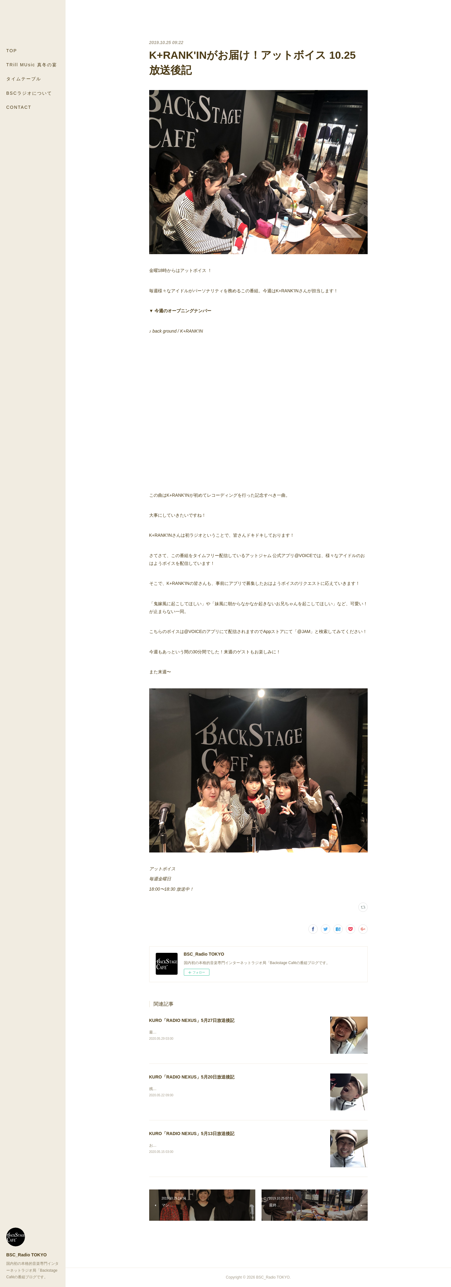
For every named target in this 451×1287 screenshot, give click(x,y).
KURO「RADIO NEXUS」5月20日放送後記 (192, 1076)
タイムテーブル (23, 78)
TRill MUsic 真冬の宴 (31, 64)
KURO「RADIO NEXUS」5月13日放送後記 (192, 1133)
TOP (11, 50)
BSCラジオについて (29, 93)
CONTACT (19, 107)
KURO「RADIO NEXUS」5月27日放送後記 (192, 1020)
